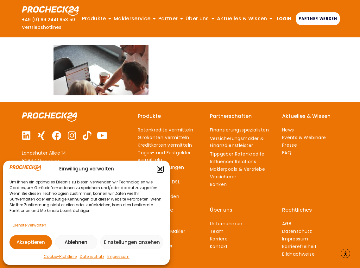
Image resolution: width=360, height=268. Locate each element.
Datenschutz (92, 256)
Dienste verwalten (29, 225)
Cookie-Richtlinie (60, 256)
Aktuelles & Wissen (306, 116)
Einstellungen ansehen (132, 242)
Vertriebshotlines (41, 27)
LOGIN (284, 19)
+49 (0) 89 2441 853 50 (48, 19)
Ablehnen (76, 242)
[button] (160, 169)
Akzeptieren (30, 242)
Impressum (118, 256)
